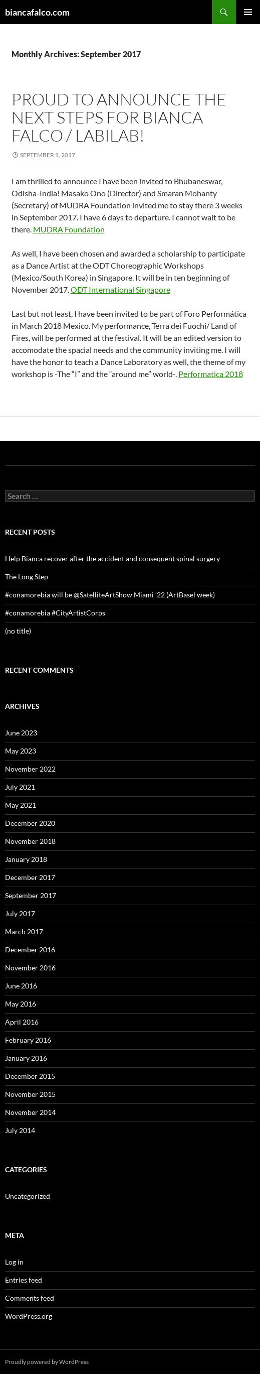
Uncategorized (27, 1196)
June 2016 (21, 985)
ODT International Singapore (120, 289)
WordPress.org (28, 1316)
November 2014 (30, 1112)
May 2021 (20, 805)
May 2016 (20, 1004)
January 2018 (26, 859)
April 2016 (22, 1022)
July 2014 (20, 1130)
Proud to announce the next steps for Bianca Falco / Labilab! (119, 117)
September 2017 (30, 895)
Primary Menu (248, 12)
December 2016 (30, 949)
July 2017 (20, 913)
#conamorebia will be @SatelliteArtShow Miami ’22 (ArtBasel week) (110, 594)
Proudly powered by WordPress (47, 1361)
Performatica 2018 (210, 374)
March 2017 (24, 931)
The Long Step (26, 576)
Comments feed (29, 1298)
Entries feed (23, 1280)
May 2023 (20, 750)
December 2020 (30, 823)
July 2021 (20, 787)
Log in (14, 1262)
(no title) (18, 631)
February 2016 (28, 1040)
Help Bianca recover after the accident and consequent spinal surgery (112, 558)
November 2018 (30, 841)
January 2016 (26, 1058)
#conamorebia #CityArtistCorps (55, 612)
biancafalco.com (37, 12)
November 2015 (30, 1094)
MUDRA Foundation (69, 229)
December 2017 (30, 877)
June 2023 (21, 732)
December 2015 (30, 1076)
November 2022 (30, 769)
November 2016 (30, 967)
